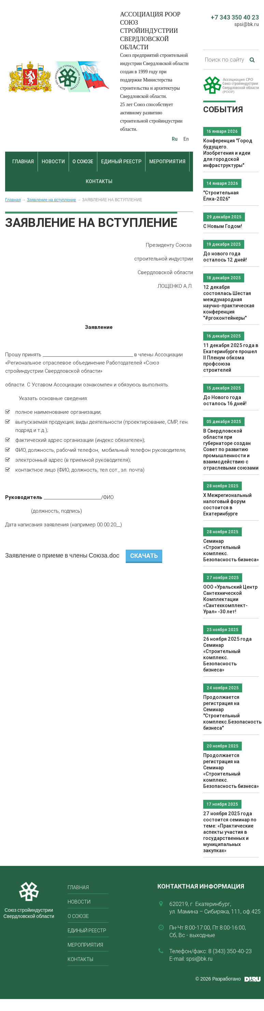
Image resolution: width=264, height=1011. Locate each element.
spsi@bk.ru (246, 24)
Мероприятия (167, 161)
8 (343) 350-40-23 (230, 951)
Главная (23, 161)
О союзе (82, 161)
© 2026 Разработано (218, 979)
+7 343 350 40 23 (235, 17)
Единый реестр (121, 161)
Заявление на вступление (51, 199)
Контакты (99, 181)
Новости (53, 161)
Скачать (144, 556)
